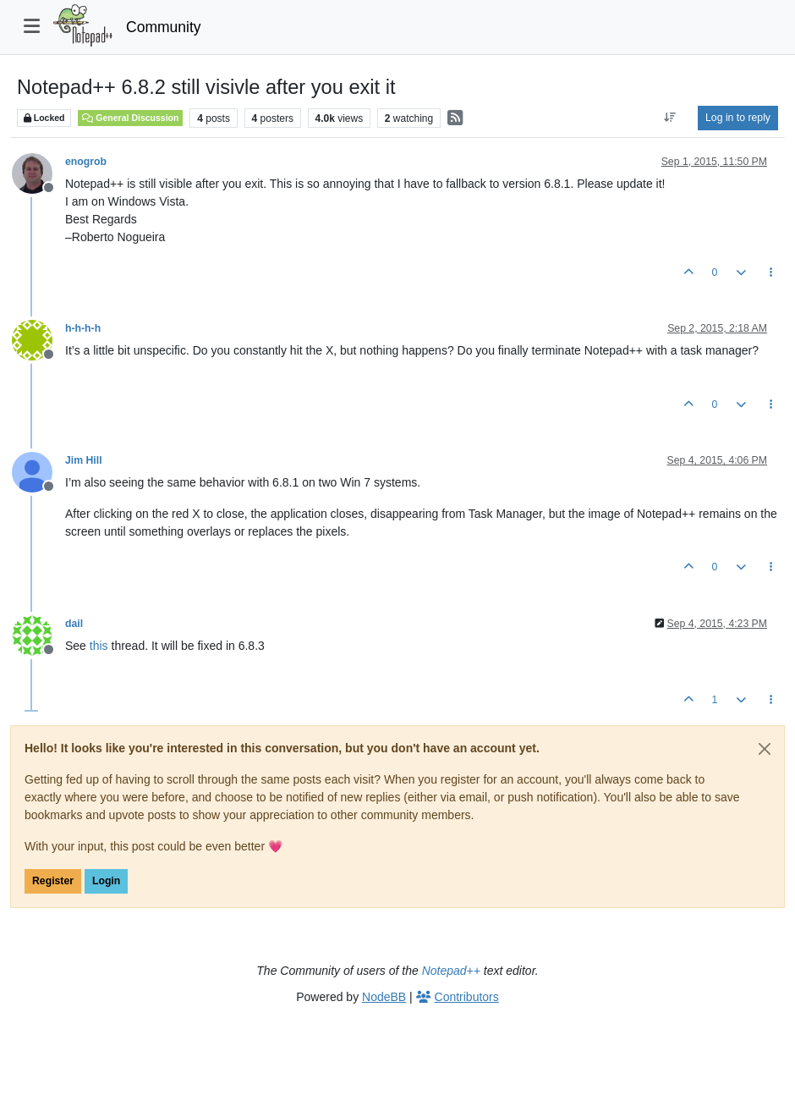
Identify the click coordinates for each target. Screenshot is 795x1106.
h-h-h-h (83, 328)
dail (74, 624)
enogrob (86, 162)
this (99, 645)
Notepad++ (451, 970)
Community (163, 27)
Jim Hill (83, 460)
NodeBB (384, 997)
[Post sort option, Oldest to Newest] (670, 117)
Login (106, 881)
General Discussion (130, 118)
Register (53, 881)
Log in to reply (737, 118)
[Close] (764, 749)
